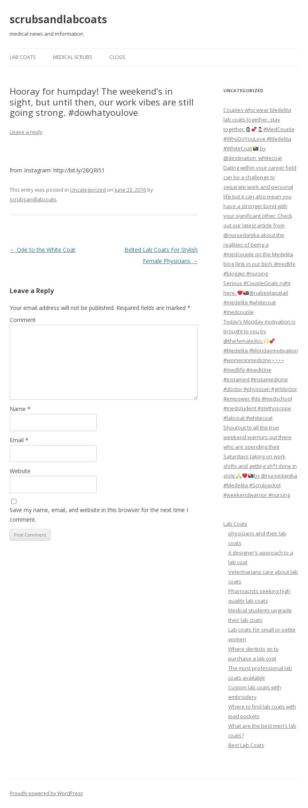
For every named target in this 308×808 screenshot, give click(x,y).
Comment (23, 320)
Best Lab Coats (246, 745)
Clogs (117, 57)
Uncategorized (88, 189)
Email (19, 440)
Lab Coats (22, 57)
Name (20, 409)
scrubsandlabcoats (58, 19)
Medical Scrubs (72, 57)
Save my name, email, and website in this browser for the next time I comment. (99, 514)
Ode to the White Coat (42, 249)
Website (20, 471)
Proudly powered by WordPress (46, 793)
